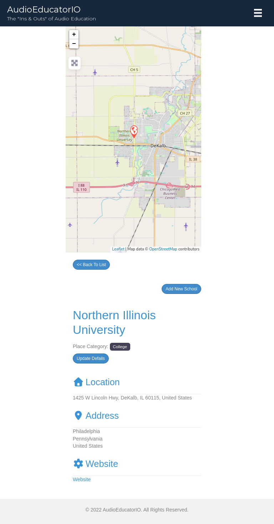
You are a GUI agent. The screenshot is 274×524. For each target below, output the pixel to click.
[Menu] (258, 13)
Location (96, 382)
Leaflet (118, 249)
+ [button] (74, 34)
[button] (181, 289)
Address (96, 416)
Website (95, 464)
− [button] (74, 44)
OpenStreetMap (163, 249)
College (120, 346)
